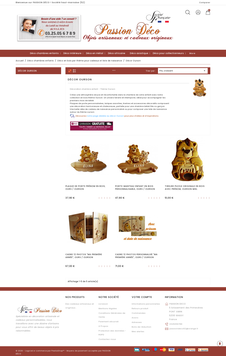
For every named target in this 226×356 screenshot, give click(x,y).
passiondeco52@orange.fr (184, 328)
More (192, 53)
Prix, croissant (182, 71)
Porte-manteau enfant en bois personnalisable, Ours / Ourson (135, 187)
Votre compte (142, 297)
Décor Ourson (27, 70)
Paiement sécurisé (109, 321)
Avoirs (135, 317)
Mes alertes (138, 331)
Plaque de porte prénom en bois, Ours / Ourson (85, 187)
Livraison (103, 304)
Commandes (139, 313)
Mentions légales (108, 308)
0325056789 (176, 324)
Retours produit (140, 308)
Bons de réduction (141, 327)
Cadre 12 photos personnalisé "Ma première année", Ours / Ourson (136, 256)
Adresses (137, 322)
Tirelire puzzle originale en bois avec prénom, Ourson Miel (185, 187)
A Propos (103, 326)
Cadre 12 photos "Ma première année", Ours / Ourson (83, 256)
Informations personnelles (146, 304)
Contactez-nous (107, 339)
